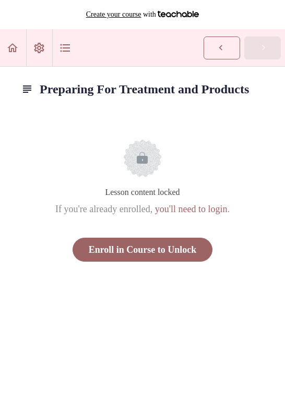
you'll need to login (191, 209)
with (142, 14)
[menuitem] (39, 47)
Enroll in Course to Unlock (143, 249)
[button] (13, 47)
